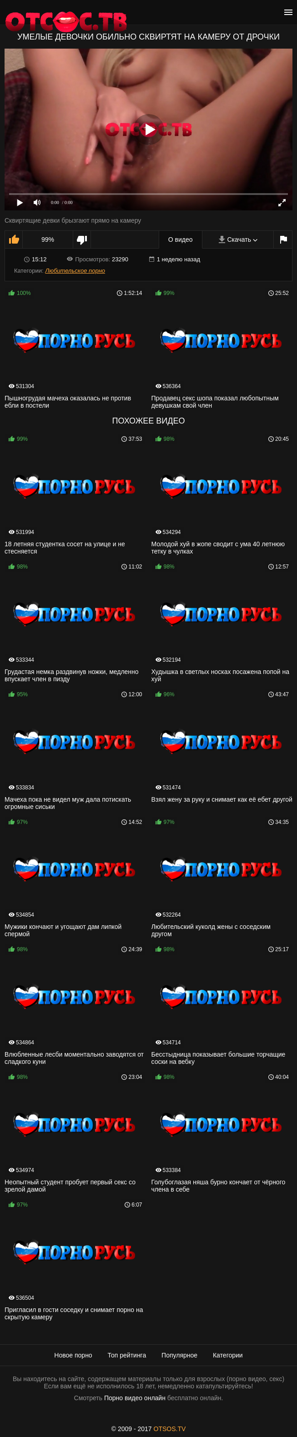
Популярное (179, 1355)
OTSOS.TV (170, 1428)
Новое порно (73, 1355)
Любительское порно (75, 270)
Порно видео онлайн (135, 1398)
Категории (228, 1355)
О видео (180, 239)
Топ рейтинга (127, 1355)
